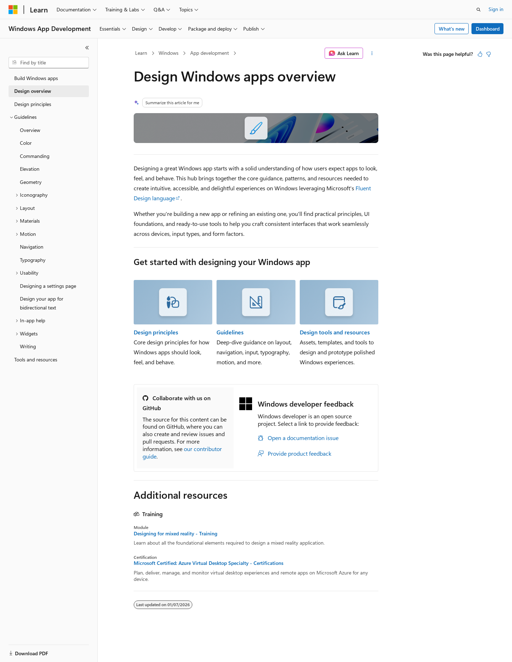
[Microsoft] (13, 9)
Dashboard (488, 28)
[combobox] (49, 62)
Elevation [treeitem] (29, 168)
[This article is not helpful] (488, 54)
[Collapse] (87, 47)
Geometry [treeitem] (31, 182)
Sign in (496, 9)
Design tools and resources (335, 332)
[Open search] (478, 9)
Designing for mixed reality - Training (175, 533)
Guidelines (230, 332)
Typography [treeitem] (33, 259)
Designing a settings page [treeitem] (48, 285)
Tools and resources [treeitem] (35, 359)
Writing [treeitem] (28, 346)
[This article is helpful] (480, 54)
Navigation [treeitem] (31, 246)
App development (209, 52)
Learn (141, 52)
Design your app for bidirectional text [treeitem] (41, 303)
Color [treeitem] (26, 142)
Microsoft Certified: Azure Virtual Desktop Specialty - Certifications (208, 563)
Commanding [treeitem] (34, 156)
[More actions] (372, 53)
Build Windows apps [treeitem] (36, 78)
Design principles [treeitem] (32, 104)
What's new (452, 28)
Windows (168, 52)
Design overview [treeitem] (32, 91)
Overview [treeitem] (30, 130)
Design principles (156, 332)
